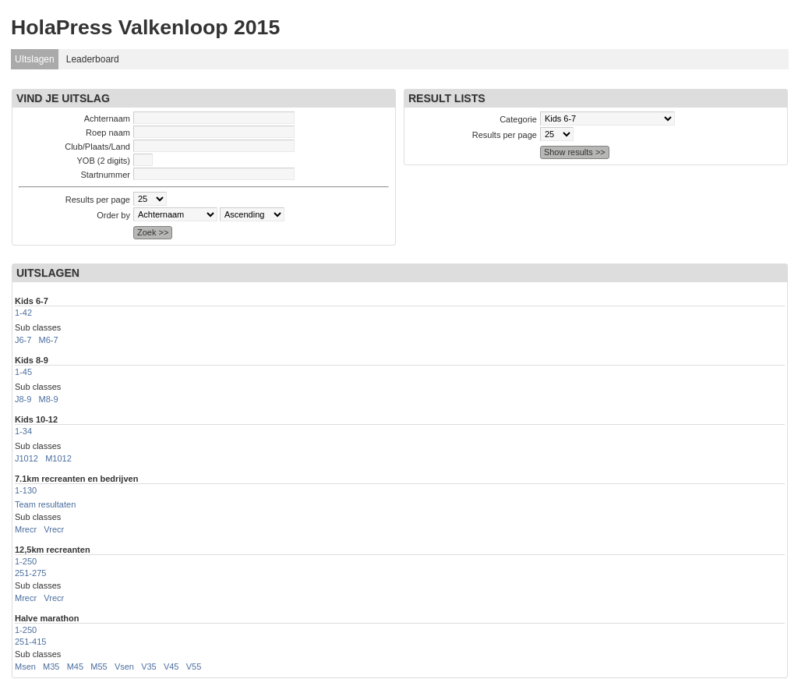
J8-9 (23, 399)
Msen (25, 666)
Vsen (124, 666)
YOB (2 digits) (103, 160)
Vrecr (54, 529)
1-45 (23, 372)
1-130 (26, 490)
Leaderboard (92, 59)
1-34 (23, 431)
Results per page (97, 199)
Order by (113, 215)
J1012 (26, 458)
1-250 (26, 561)
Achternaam (107, 118)
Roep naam (108, 132)
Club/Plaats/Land (97, 146)
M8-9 (48, 399)
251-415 (30, 641)
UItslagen (35, 59)
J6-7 (23, 340)
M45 (75, 666)
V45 (171, 666)
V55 (194, 666)
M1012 (58, 458)
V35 (149, 666)
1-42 (23, 312)
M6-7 (48, 340)
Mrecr (26, 529)
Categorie (518, 119)
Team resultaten (45, 504)
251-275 (30, 573)
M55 (98, 666)
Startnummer (105, 174)
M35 (51, 666)
